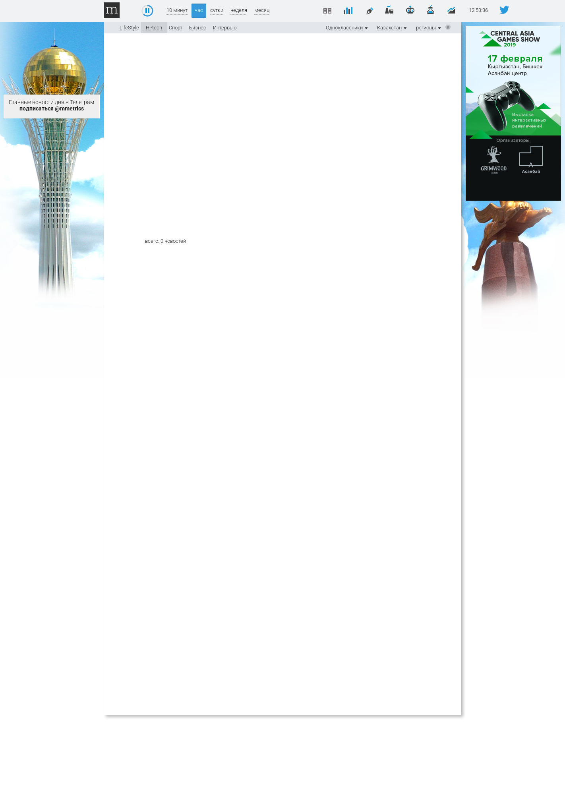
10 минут (177, 10)
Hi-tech (154, 28)
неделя (238, 10)
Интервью (225, 28)
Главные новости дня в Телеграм (51, 105)
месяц (261, 10)
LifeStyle (129, 28)
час (199, 10)
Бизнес (197, 28)
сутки (216, 10)
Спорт (175, 28)
